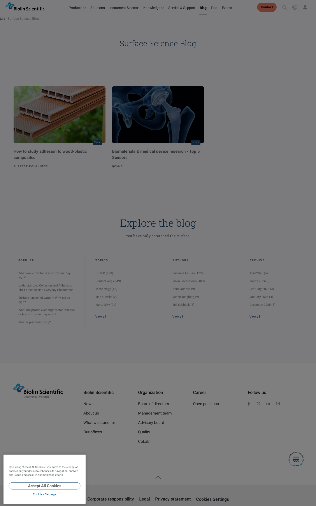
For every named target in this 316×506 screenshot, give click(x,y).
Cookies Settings (44, 494)
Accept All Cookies (44, 485)
